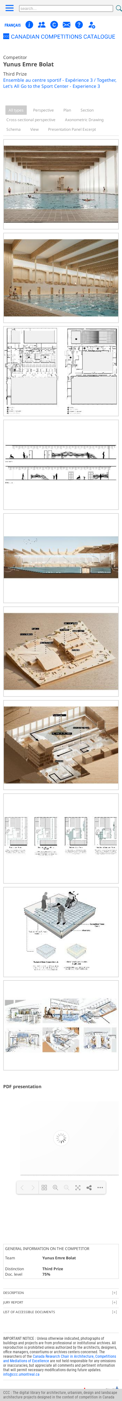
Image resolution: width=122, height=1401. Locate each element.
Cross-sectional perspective (30, 119)
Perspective (43, 110)
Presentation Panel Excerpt (72, 129)
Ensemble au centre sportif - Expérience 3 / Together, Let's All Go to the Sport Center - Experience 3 (60, 83)
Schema (13, 129)
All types (16, 110)
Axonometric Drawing (84, 119)
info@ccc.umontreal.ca (21, 1367)
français (13, 25)
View (34, 129)
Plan (67, 110)
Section (87, 110)
